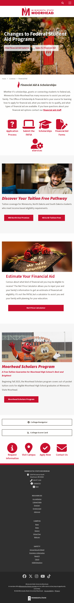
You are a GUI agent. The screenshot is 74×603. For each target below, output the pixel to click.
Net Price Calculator (36, 308)
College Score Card (37, 432)
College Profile (37, 502)
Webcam (37, 537)
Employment (37, 509)
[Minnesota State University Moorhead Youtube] (43, 576)
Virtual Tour (37, 534)
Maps (37, 525)
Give (37, 487)
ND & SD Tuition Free (51, 217)
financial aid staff (52, 110)
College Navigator (37, 422)
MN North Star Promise (18, 217)
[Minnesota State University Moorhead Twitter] (30, 576)
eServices (37, 512)
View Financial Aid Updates (17, 48)
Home (4, 79)
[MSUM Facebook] (24, 576)
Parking (37, 531)
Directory (37, 506)
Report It (37, 556)
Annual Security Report (37, 550)
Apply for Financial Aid (45, 48)
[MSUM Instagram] (36, 576)
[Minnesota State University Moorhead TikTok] (49, 576)
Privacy (57, 591)
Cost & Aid (12, 79)
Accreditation (37, 499)
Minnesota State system (28, 586)
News (37, 528)
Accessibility (49, 591)
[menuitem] (63, 3)
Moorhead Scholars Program (21, 399)
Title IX (37, 560)
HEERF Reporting (37, 563)
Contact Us (37, 483)
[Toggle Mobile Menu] (70, 3)
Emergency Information (37, 553)
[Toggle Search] (63, 3)
